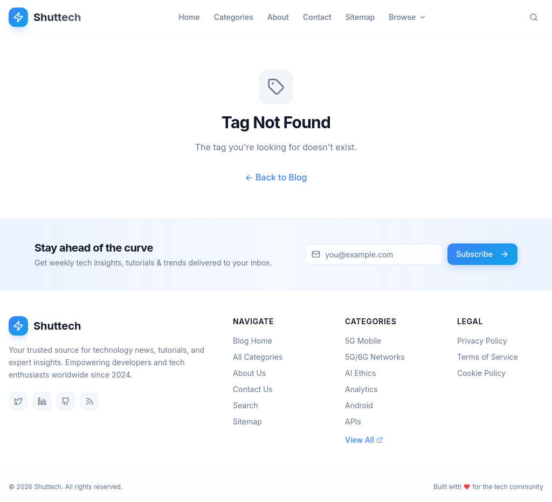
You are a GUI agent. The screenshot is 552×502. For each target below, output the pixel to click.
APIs (356, 421)
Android (362, 405)
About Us (252, 373)
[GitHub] (65, 401)
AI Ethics (363, 373)
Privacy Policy (482, 340)
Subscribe (482, 254)
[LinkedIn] (42, 401)
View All (364, 439)
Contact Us (256, 389)
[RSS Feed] (89, 401)
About (278, 17)
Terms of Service (487, 356)
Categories (233, 17)
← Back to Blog (276, 177)
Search (248, 405)
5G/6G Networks (378, 356)
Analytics (364, 389)
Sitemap (360, 17)
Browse (407, 17)
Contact (317, 17)
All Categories (261, 356)
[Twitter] (18, 401)
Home (189, 17)
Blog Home (256, 340)
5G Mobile (366, 340)
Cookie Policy (481, 373)
